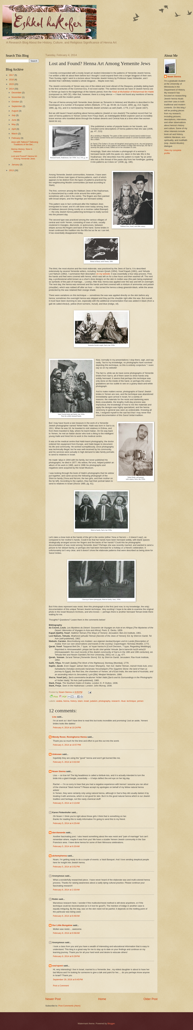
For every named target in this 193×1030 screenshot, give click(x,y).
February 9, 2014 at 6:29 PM (66, 956)
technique (131, 701)
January (16, 164)
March (15, 133)
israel (86, 701)
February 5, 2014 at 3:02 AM (66, 762)
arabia (59, 701)
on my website (103, 274)
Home (102, 999)
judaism (93, 701)
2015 (11, 84)
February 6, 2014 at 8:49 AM (66, 916)
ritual (123, 701)
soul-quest (57, 965)
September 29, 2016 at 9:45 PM (68, 979)
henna (66, 701)
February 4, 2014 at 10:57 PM (67, 745)
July (14, 115)
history (73, 701)
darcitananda (58, 832)
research (116, 701)
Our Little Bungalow (62, 925)
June (14, 120)
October (16, 101)
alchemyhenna (59, 855)
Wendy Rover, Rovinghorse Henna (69, 737)
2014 (11, 89)
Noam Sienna (59, 771)
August (15, 111)
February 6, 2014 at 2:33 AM (66, 889)
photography (104, 701)
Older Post (151, 999)
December (17, 92)
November (17, 97)
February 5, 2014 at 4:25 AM (66, 823)
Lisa (54, 717)
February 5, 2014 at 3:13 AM (66, 803)
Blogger (111, 1023)
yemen (140, 701)
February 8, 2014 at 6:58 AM (66, 933)
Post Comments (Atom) (69, 1005)
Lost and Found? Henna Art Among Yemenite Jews (24, 157)
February (16, 138)
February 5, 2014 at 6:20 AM (66, 846)
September (17, 106)
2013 (11, 170)
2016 (11, 79)
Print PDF (58, 696)
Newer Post (53, 999)
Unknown (57, 754)
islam (80, 701)
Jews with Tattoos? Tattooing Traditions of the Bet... (24, 143)
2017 (11, 75)
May (14, 124)
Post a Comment (61, 985)
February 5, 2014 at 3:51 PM (66, 866)
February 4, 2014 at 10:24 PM (67, 727)
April (14, 129)
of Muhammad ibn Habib (133, 91)
